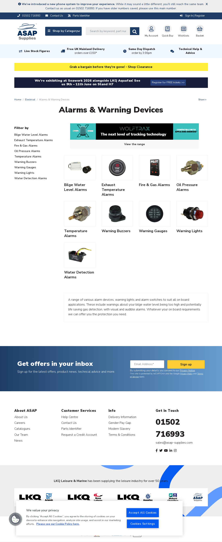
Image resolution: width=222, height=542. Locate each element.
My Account (151, 31)
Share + (202, 99)
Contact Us (69, 423)
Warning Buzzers (25, 162)
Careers (19, 423)
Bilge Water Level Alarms (31, 135)
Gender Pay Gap (119, 423)
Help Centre (69, 417)
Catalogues (22, 429)
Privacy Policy (186, 373)
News (18, 440)
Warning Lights (24, 173)
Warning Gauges (25, 167)
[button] (15, 519)
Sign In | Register (192, 16)
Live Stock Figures (37, 51)
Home (17, 99)
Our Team (21, 435)
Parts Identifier (71, 429)
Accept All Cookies (143, 513)
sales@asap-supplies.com (174, 442)
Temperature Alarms (27, 156)
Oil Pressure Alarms (27, 151)
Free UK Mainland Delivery (85, 51)
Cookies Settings (142, 524)
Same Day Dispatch (141, 51)
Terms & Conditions (121, 435)
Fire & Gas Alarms (26, 146)
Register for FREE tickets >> (168, 82)
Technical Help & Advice (190, 51)
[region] (99, 518)
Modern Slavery (119, 429)
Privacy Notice (187, 370)
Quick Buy (167, 31)
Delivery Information (122, 417)
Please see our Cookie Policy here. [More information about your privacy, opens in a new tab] (57, 524)
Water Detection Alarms (30, 178)
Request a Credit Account (79, 435)
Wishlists (183, 31)
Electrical (30, 99)
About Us (21, 417)
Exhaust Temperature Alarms (33, 140)
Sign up (186, 364)
